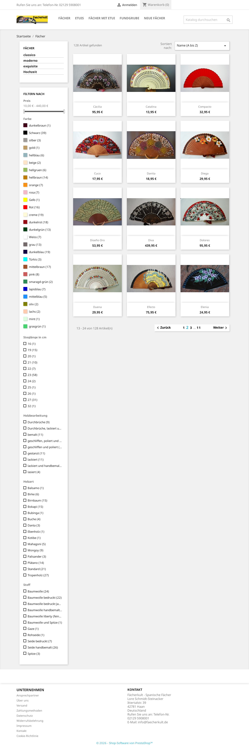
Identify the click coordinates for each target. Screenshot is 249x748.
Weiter (220, 328)
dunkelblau (39, 252)
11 (199, 328)
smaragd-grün (41, 282)
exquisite (30, 66)
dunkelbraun (40, 125)
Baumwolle (38, 591)
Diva (151, 240)
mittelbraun (40, 267)
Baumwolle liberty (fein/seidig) (45, 616)
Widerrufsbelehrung (30, 720)
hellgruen (37, 170)
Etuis (79, 18)
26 (32, 393)
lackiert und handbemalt (45, 466)
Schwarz (37, 133)
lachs (34, 311)
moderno (30, 61)
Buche (34, 519)
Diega (205, 173)
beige (35, 163)
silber (35, 140)
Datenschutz (25, 715)
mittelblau (38, 296)
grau (35, 244)
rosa (34, 192)
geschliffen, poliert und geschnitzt (45, 441)
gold (34, 148)
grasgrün (37, 326)
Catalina (151, 106)
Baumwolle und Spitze (45, 622)
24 (32, 381)
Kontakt (21, 731)
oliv (33, 304)
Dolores (205, 240)
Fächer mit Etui (102, 18)
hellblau (36, 155)
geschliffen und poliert (45, 447)
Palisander (37, 556)
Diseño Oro (97, 240)
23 (32, 375)
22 (32, 368)
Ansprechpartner (28, 695)
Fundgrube (129, 18)
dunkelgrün (40, 229)
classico (29, 55)
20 (32, 356)
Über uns (23, 700)
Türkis (35, 259)
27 (32, 400)
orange (36, 185)
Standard (37, 569)
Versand (22, 705)
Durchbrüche (39, 422)
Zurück (163, 328)
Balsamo (36, 488)
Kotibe (34, 538)
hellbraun (38, 177)
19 (32, 350)
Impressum (24, 726)
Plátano (36, 563)
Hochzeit (30, 72)
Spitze (34, 654)
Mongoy (35, 550)
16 (32, 344)
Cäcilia (97, 106)
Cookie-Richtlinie (27, 736)
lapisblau (37, 289)
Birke (33, 494)
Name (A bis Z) (202, 45)
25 (32, 387)
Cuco (97, 173)
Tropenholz (38, 575)
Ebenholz (36, 531)
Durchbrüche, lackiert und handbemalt (45, 428)
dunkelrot (38, 222)
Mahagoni (37, 544)
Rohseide (36, 635)
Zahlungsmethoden (29, 710)
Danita (151, 173)
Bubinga (35, 513)
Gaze (33, 629)
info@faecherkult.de (153, 722)
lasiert (34, 472)
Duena (97, 307)
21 (32, 362)
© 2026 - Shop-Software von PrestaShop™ (124, 743)
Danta (34, 525)
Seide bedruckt (40, 641)
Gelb (34, 200)
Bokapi (35, 507)
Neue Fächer (154, 18)
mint (34, 319)
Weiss (35, 237)
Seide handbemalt (43, 647)
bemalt (35, 434)
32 (32, 406)
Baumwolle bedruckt (45, 597)
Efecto (151, 307)
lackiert (36, 459)
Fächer (64, 18)
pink (34, 274)
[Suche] (208, 20)
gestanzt (36, 453)
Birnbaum (37, 500)
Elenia (205, 307)
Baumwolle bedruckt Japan (45, 604)
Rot (34, 207)
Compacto (204, 106)
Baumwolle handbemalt (45, 610)
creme (36, 215)
